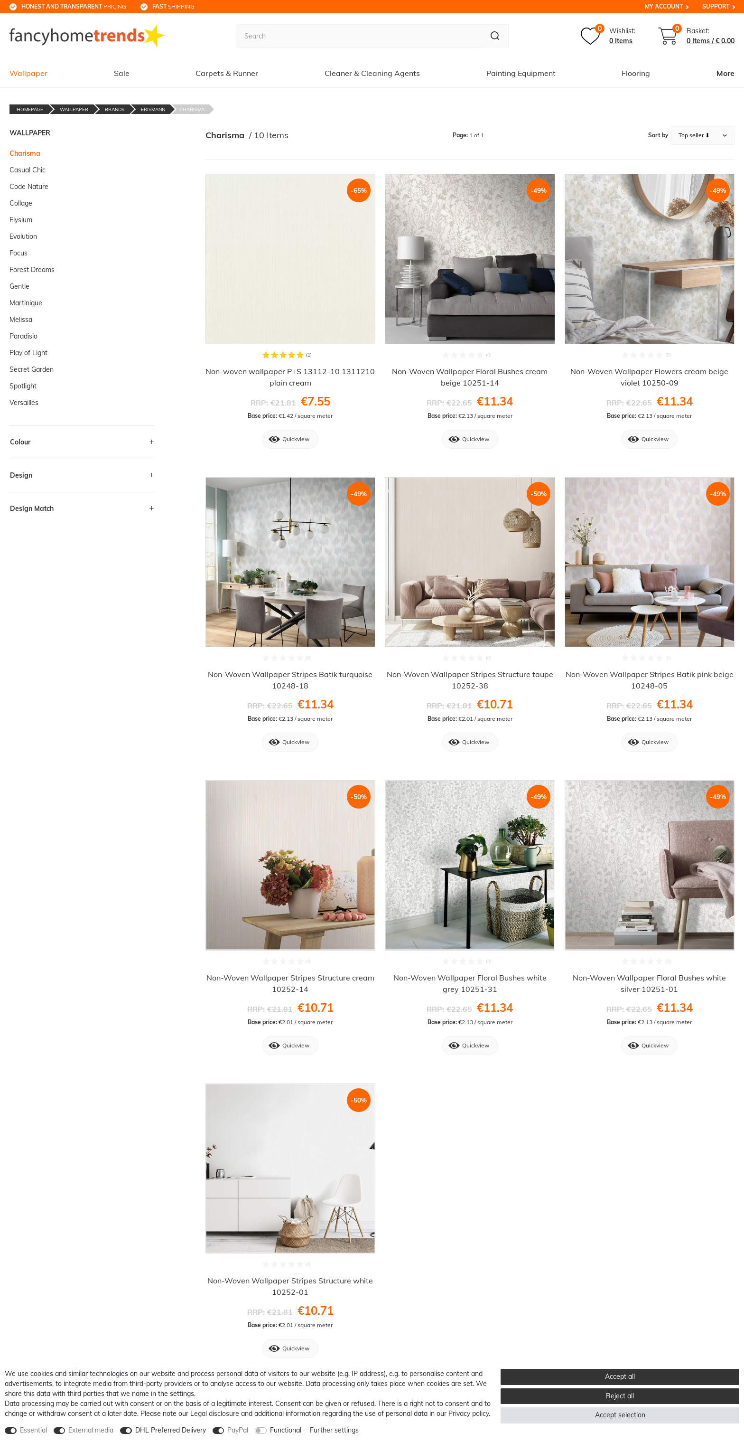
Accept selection (620, 1415)
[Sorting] (703, 135)
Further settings (334, 1430)
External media (90, 1430)
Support (715, 6)
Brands (114, 109)
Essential (33, 1430)
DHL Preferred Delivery (170, 1430)
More (725, 73)
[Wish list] (608, 36)
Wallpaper (28, 73)
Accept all (620, 1376)
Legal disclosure (214, 1413)
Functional (285, 1430)
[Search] (495, 36)
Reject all (620, 1396)
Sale (122, 73)
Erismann (153, 109)
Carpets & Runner (226, 73)
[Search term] (359, 36)
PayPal (237, 1430)
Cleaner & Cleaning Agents (372, 73)
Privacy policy (468, 1413)
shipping (173, 6)
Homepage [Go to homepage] (30, 109)
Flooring (636, 73)
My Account (664, 6)
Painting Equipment (521, 73)
